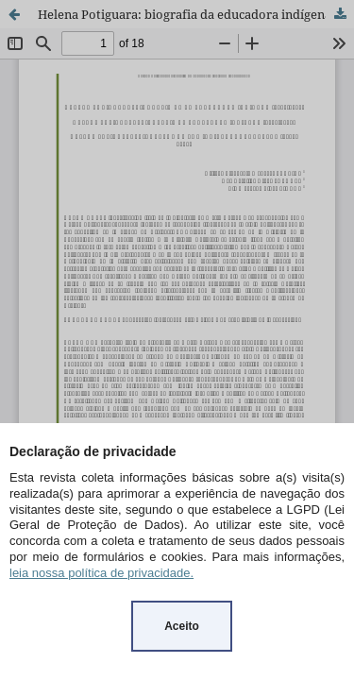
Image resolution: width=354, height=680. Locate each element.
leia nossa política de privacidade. (101, 573)
